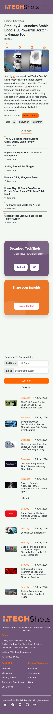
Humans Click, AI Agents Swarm (21, 177)
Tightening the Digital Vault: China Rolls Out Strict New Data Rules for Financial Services (33, 573)
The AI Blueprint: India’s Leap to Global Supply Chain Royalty (21, 140)
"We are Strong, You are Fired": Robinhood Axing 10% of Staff (33, 466)
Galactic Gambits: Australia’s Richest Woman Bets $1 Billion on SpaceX (34, 487)
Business (25, 398)
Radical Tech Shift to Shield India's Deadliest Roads (32, 594)
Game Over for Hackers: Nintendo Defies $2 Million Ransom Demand (34, 516)
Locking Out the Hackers (33, 532)
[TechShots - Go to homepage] (21, 7)
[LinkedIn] (32, 47)
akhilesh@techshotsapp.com (16, 652)
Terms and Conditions (13, 682)
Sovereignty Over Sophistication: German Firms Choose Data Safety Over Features (34, 425)
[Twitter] (7, 47)
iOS (34, 267)
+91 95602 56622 (10, 656)
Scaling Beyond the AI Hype (19, 166)
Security (25, 508)
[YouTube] (34, 704)
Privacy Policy (9, 677)
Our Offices (7, 686)
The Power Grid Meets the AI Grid (22, 205)
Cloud (31, 682)
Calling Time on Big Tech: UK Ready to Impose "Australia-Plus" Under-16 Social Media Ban (33, 550)
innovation (24, 122)
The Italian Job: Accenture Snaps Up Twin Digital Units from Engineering (34, 447)
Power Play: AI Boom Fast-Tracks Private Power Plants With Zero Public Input (24, 191)
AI (7, 43)
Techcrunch (30, 115)
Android (21, 267)
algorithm (37, 122)
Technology (34, 673)
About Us (6, 668)
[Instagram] (27, 704)
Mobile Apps (8, 673)
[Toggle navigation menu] (45, 7)
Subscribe (26, 380)
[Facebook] (20, 47)
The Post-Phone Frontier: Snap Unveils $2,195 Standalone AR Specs (33, 405)
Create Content (26, 306)
